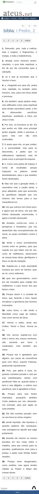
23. (3, 422)
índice (27, 40)
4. (3, 85)
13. (3, 266)
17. (3, 322)
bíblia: (10, 30)
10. (3, 207)
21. (3, 394)
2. (3, 60)
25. (3, 461)
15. (3, 294)
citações (33, 18)
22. (3, 413)
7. (3, 144)
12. (3, 242)
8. (3, 164)
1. (3, 48)
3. (3, 77)
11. (3, 223)
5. (3, 101)
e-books (14, 18)
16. (3, 310)
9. (3, 183)
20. (3, 370)
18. (3, 335)
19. (3, 354)
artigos (7, 18)
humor (26, 18)
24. (3, 438)
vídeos (20, 18)
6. (3, 124)
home (4, 488)
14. (3, 278)
